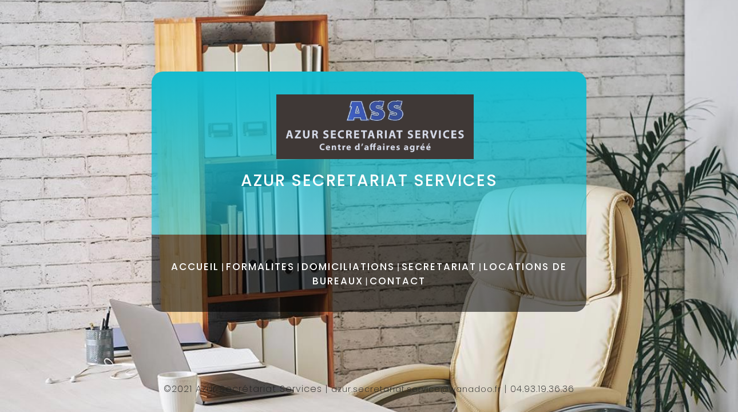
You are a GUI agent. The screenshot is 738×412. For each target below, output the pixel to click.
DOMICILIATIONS (348, 267)
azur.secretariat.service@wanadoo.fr (416, 389)
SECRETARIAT (439, 267)
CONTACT (398, 281)
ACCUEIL (195, 267)
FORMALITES (260, 267)
